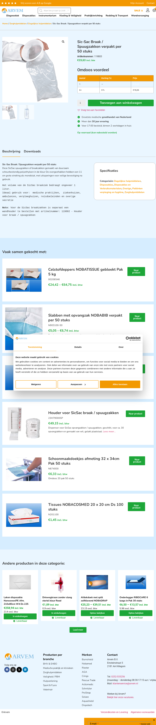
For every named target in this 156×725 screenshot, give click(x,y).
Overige (127, 188)
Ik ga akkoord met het (113, 707)
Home (5, 23)
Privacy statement (140, 700)
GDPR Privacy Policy (125, 706)
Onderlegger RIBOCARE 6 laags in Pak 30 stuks (134, 599)
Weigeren (36, 384)
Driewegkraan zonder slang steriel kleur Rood (57, 599)
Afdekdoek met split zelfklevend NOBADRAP (94, 599)
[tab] (11, 153)
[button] (63, 41)
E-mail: (94, 681)
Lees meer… (109, 431)
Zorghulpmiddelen (18, 23)
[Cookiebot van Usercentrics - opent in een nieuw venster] (127, 338)
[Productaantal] (81, 103)
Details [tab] (78, 347)
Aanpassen (78, 384)
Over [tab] (121, 347)
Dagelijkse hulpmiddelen (39, 23)
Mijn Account (137, 3)
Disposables (106, 184)
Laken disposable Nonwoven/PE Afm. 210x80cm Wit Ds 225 (16, 601)
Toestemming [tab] (35, 347)
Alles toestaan (120, 384)
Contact (151, 3)
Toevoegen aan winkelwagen (120, 103)
